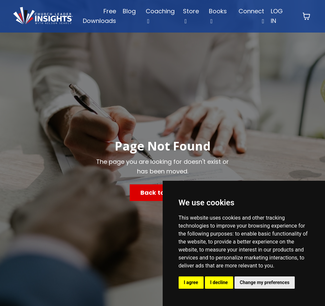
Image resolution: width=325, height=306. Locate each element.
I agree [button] (191, 282)
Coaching (160, 15)
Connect (251, 15)
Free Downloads (99, 16)
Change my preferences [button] (264, 282)
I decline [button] (219, 282)
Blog (129, 11)
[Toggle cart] (306, 16)
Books (218, 15)
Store (191, 15)
